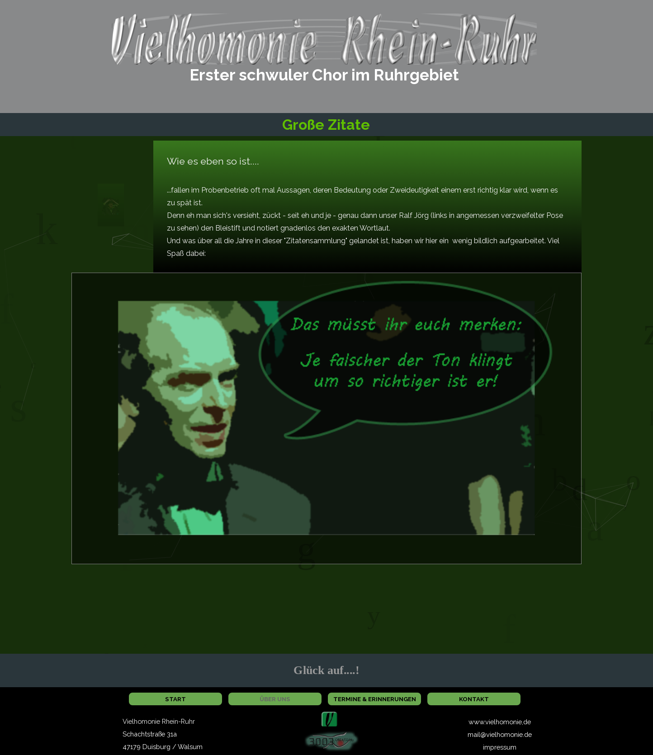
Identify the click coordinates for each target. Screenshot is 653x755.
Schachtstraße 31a (150, 734)
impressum (499, 747)
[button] (329, 717)
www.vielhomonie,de (499, 722)
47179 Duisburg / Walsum (163, 746)
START (175, 699)
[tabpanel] (324, 75)
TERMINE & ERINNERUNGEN (374, 699)
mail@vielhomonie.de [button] (500, 734)
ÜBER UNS (275, 699)
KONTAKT (474, 699)
